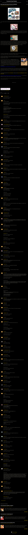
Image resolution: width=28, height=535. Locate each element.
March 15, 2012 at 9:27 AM (7, 382)
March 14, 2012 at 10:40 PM (7, 352)
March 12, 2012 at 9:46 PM (7, 235)
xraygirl (4, 172)
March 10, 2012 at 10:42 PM (7, 195)
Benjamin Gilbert (5, 496)
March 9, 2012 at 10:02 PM (7, 174)
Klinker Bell (5, 481)
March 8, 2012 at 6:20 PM (6, 148)
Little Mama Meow (6, 212)
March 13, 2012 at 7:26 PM (7, 278)
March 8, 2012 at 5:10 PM (6, 144)
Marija (4, 331)
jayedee (4, 436)
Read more (25, 511)
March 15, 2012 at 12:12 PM (7, 424)
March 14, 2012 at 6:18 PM (7, 329)
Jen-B (4, 371)
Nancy (4, 393)
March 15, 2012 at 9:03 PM (7, 488)
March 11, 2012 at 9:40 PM (7, 210)
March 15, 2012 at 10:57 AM (7, 402)
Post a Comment (3, 500)
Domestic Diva (5, 159)
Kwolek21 (5, 264)
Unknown (5, 358)
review (8, 93)
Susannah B (5, 233)
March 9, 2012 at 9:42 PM (6, 170)
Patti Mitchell (5, 137)
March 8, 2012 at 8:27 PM (6, 157)
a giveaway (14, 82)
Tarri (4, 341)
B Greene (5, 146)
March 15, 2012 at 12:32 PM (7, 438)
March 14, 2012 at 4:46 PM (7, 310)
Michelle (4, 414)
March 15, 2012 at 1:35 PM (7, 451)
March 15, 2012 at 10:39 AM (7, 397)
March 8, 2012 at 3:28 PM (6, 98)
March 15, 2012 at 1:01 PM (7, 442)
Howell (4, 187)
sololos (15, 533)
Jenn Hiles (5, 449)
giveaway (5, 93)
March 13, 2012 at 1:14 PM (7, 266)
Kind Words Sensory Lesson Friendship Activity (8, 522)
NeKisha (4, 384)
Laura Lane (5, 463)
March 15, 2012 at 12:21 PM (7, 429)
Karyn (4, 163)
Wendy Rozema (5, 468)
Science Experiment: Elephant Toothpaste (7, 505)
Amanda (5, 440)
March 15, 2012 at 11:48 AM (7, 412)
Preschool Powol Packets (12, 1)
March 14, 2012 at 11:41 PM (7, 356)
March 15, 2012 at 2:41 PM (7, 466)
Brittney (4, 142)
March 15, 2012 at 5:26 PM (7, 479)
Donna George (5, 354)
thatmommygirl (5, 250)
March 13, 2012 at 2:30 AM (7, 244)
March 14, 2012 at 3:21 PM (7, 288)
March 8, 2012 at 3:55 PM (6, 130)
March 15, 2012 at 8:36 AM (7, 373)
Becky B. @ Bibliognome (6, 124)
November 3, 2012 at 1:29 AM (7, 498)
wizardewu (5, 182)
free (2, 93)
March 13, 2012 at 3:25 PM (7, 270)
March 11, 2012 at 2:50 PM (7, 205)
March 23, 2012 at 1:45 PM (7, 494)
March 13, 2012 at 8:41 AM (7, 248)
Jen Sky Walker (5, 218)
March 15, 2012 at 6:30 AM (7, 369)
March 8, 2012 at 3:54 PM (6, 126)
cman (4, 317)
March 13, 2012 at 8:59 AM (7, 252)
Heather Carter (5, 114)
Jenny (4, 246)
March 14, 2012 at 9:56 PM (7, 339)
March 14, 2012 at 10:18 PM (7, 343)
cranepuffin (5, 453)
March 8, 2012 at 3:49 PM (6, 117)
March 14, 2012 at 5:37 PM (7, 319)
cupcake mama (5, 404)
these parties (7, 90)
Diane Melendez (5, 321)
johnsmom (5, 380)
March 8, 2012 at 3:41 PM (6, 112)
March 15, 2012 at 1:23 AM (7, 365)
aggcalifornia (5, 307)
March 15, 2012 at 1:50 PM (7, 461)
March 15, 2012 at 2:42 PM (7, 470)
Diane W (4, 426)
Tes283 (4, 176)
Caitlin (4, 345)
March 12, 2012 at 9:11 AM (7, 216)
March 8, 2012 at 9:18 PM (6, 161)
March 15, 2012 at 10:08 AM (7, 386)
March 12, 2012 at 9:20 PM (7, 231)
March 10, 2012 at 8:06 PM (7, 180)
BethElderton (5, 259)
